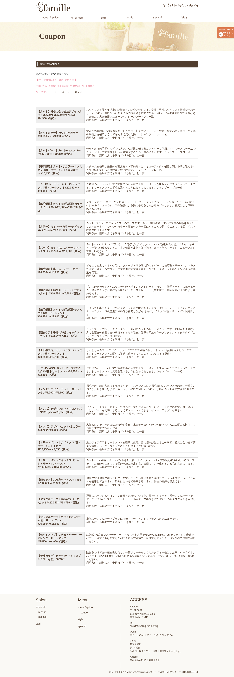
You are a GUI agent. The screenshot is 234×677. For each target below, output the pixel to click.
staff (38, 623)
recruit (42, 612)
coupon (85, 612)
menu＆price (85, 607)
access (42, 616)
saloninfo (41, 607)
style (80, 619)
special (82, 626)
